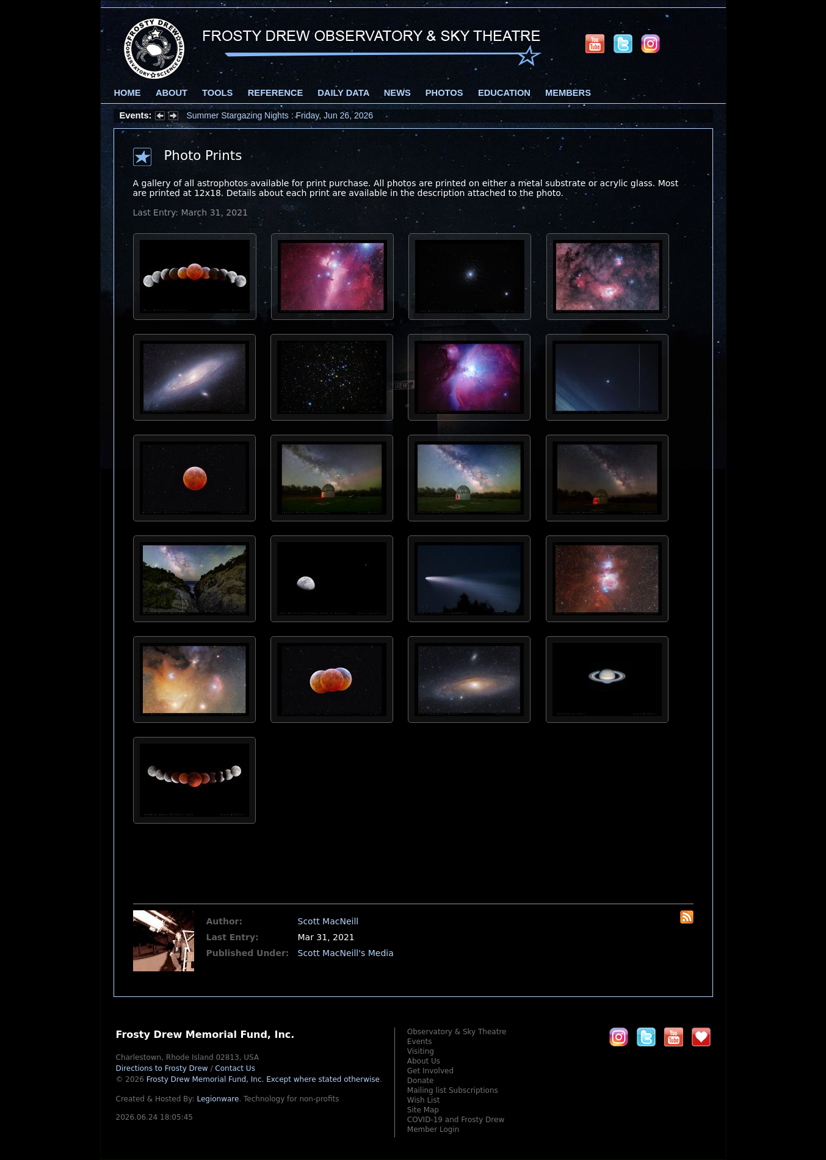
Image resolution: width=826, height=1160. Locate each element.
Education (504, 93)
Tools (217, 93)
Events (419, 1041)
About (171, 93)
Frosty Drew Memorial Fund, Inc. (263, 1079)
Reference (275, 93)
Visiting (420, 1051)
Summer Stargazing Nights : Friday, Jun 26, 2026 (280, 115)
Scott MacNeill (328, 921)
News (397, 93)
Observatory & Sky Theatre (457, 1032)
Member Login (433, 1129)
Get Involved (430, 1071)
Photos (444, 93)
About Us (423, 1061)
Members (568, 93)
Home (127, 93)
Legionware (218, 1099)
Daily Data (343, 93)
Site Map (423, 1110)
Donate (420, 1080)
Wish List (423, 1100)
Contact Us (235, 1068)
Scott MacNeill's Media (346, 953)
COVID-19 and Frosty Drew (455, 1119)
